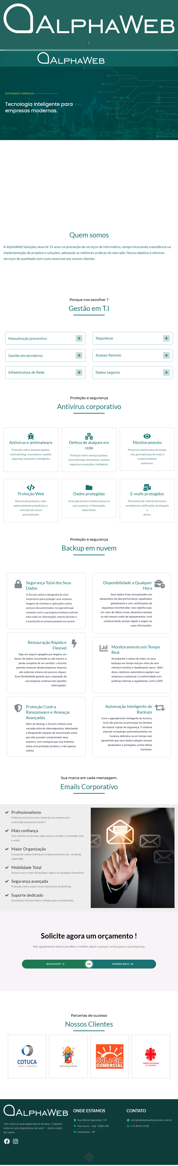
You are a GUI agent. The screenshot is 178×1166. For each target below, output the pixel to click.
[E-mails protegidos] (147, 487)
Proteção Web (31, 493)
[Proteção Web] (30, 487)
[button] (89, 43)
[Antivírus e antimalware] (30, 436)
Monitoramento (147, 442)
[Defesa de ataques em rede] (89, 436)
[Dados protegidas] (89, 487)
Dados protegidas (89, 493)
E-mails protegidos (147, 493)
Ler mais (68, 168)
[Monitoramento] (147, 436)
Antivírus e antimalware (30, 442)
